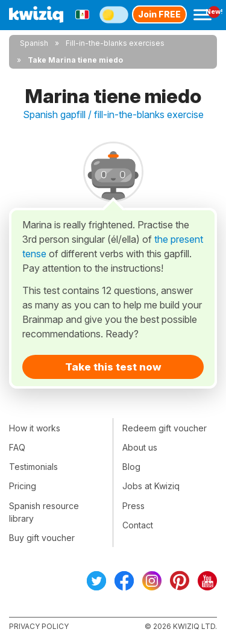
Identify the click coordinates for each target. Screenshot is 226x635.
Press (133, 506)
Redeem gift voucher (164, 428)
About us (139, 447)
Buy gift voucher (42, 538)
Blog (131, 466)
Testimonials (33, 466)
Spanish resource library (44, 512)
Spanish (34, 43)
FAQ (17, 447)
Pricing (22, 486)
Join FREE (159, 14)
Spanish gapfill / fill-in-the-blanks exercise (113, 114)
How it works (34, 428)
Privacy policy (39, 626)
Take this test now (113, 367)
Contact (137, 525)
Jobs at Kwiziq (151, 486)
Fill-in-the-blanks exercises (115, 43)
